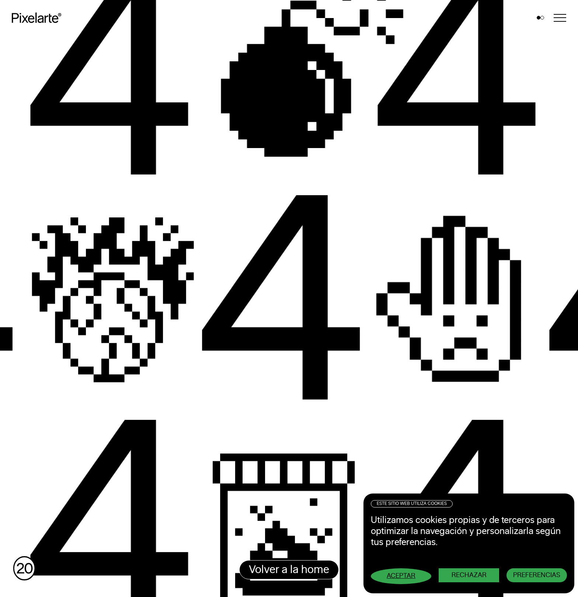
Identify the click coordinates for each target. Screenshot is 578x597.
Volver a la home (289, 569)
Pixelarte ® (39, 18)
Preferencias (536, 575)
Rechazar (469, 575)
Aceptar (401, 576)
